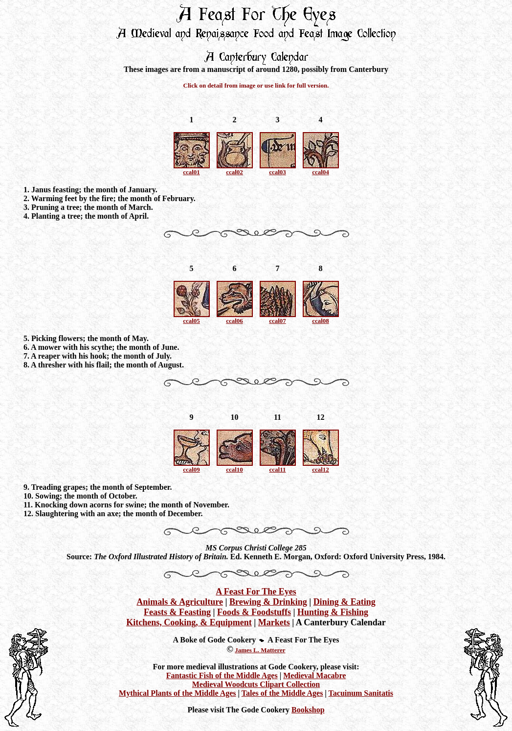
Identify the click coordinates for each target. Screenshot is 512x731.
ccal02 (234, 172)
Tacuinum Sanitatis (361, 693)
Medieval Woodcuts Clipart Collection (256, 684)
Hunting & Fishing (332, 612)
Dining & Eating (344, 602)
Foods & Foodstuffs (254, 612)
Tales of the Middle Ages (282, 693)
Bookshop (308, 710)
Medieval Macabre (314, 675)
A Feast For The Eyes (256, 591)
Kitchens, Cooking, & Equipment (189, 622)
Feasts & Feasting (177, 612)
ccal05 (191, 320)
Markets (274, 622)
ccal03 (277, 172)
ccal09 (191, 469)
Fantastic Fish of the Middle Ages (222, 675)
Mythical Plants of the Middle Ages (177, 693)
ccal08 (320, 320)
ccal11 (277, 469)
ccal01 (191, 172)
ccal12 (320, 469)
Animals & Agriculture (179, 602)
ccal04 (320, 172)
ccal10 (234, 469)
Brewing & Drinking (268, 602)
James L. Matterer (260, 650)
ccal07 (277, 320)
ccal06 (234, 320)
